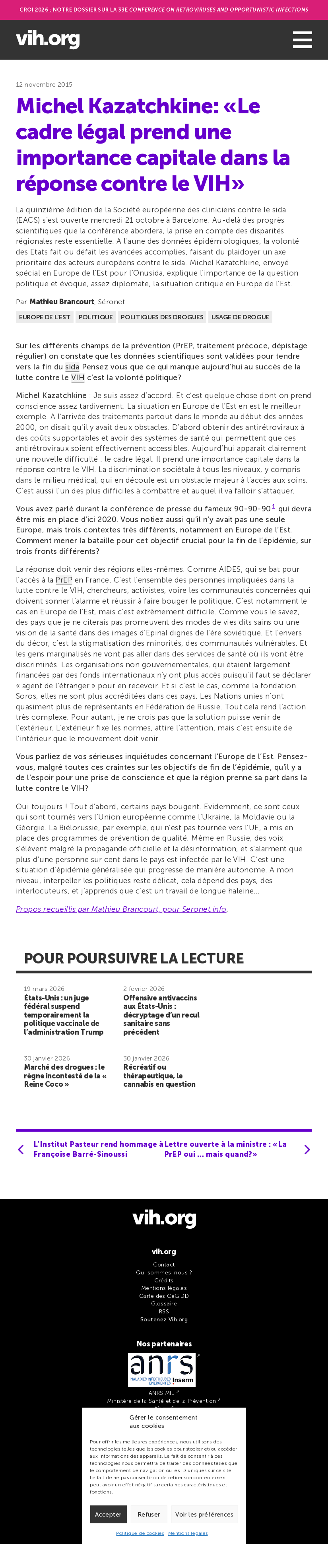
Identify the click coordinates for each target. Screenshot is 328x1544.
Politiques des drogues (162, 317)
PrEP (64, 580)
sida (72, 366)
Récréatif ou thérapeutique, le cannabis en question (159, 1076)
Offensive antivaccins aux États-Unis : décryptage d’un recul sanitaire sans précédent (161, 1015)
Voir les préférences (204, 1514)
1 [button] (273, 506)
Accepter (108, 1514)
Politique (96, 317)
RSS (164, 1311)
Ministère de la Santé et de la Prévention (161, 1401)
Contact (164, 1264)
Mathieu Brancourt (61, 301)
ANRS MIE (162, 1393)
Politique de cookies (140, 1533)
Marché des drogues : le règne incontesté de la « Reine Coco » (65, 1076)
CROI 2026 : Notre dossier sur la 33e (164, 10)
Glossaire (164, 1303)
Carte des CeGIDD (164, 1296)
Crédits (163, 1280)
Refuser (149, 1514)
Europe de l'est (44, 317)
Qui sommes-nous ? (164, 1272)
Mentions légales (188, 1533)
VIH (78, 377)
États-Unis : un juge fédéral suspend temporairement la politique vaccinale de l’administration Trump (64, 1015)
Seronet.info (204, 909)
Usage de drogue (240, 317)
